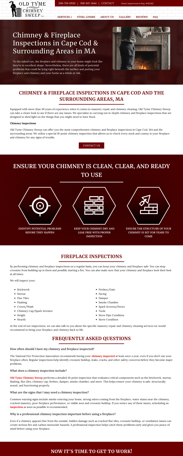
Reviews (142, 17)
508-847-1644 (88, 3)
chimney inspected (103, 356)
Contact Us (91, 145)
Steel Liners (86, 17)
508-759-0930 (66, 3)
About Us (107, 17)
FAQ (155, 17)
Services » (64, 17)
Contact (107, 3)
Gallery (125, 17)
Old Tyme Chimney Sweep (26, 377)
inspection (16, 407)
